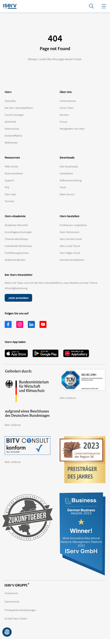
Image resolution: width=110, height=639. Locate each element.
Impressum (11, 593)
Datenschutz (12, 601)
